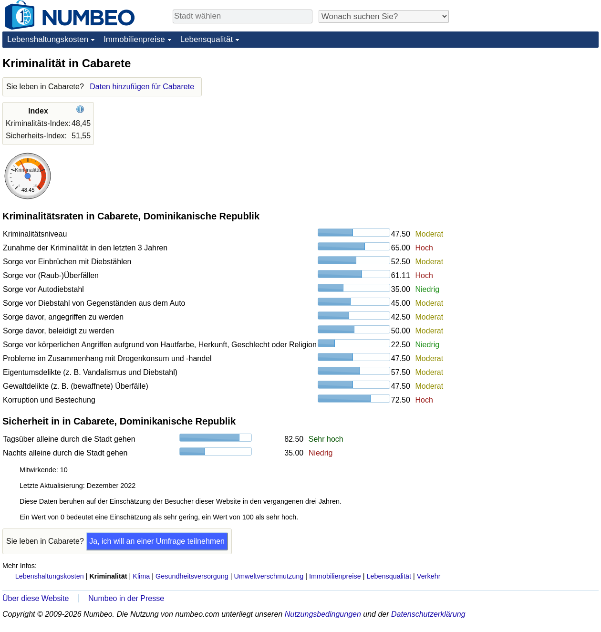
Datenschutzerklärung (428, 614)
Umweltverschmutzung (269, 576)
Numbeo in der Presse (126, 598)
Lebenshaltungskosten (47, 39)
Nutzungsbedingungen (323, 614)
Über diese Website (35, 598)
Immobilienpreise (134, 39)
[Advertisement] (527, 115)
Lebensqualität (206, 39)
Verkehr (429, 576)
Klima (141, 576)
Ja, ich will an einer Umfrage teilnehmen (157, 541)
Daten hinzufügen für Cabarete (142, 87)
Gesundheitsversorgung (191, 576)
